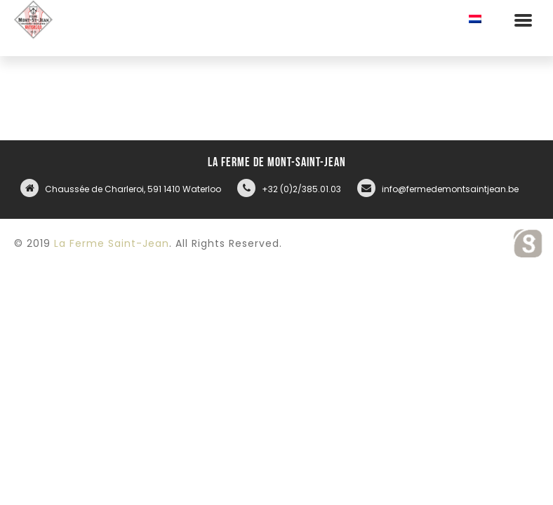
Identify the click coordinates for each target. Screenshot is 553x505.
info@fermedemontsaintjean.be (450, 189)
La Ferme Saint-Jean (111, 243)
